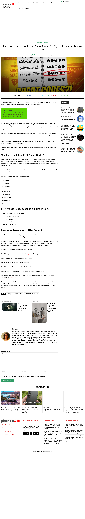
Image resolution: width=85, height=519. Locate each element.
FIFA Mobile (25, 135)
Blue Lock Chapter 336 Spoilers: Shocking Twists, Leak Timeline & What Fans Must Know (74, 437)
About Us (7, 424)
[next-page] (48, 446)
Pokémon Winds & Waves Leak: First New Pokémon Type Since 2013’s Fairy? (74, 425)
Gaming (39, 42)
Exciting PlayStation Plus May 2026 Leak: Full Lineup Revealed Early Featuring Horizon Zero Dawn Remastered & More (68, 128)
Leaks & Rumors (27, 406)
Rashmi (34, 55)
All (74, 102)
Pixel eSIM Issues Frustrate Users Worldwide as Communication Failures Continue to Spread (68, 119)
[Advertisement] (42, 25)
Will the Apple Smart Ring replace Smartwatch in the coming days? (51, 307)
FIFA (10, 235)
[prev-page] (45, 446)
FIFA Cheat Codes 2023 (31, 293)
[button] (65, 1)
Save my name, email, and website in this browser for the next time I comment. (24, 376)
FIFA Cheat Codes (17, 293)
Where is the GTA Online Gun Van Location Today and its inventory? (22, 307)
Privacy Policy (9, 427)
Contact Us (8, 431)
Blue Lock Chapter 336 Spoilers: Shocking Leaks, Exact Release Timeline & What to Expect (74, 431)
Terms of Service (10, 434)
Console (67, 406)
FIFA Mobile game (13, 277)
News (46, 42)
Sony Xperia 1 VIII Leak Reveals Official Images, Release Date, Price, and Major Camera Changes (67, 110)
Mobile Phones (47, 406)
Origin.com (30, 254)
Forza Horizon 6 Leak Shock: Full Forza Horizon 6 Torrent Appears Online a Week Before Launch (10, 409)
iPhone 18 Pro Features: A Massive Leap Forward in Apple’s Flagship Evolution (68, 149)
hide (15, 110)
